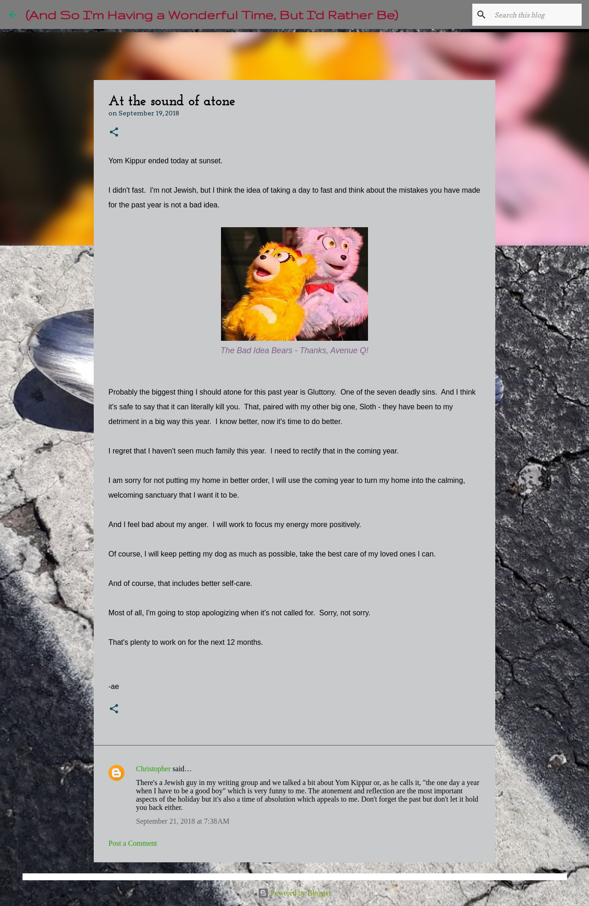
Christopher (153, 769)
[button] (113, 132)
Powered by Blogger (294, 893)
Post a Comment (132, 843)
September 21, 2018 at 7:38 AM (182, 821)
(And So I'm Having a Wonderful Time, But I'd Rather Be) (212, 14)
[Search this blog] (533, 15)
